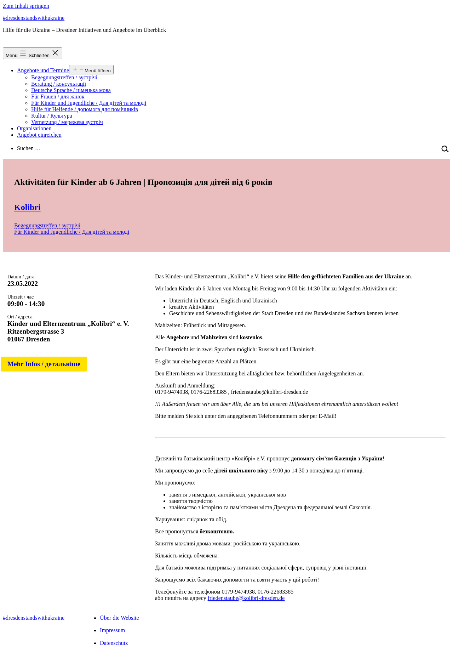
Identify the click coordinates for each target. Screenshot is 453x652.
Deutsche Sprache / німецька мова (71, 90)
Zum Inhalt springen (26, 6)
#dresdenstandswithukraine (33, 18)
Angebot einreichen (39, 135)
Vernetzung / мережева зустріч (67, 122)
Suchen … (29, 148)
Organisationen (34, 128)
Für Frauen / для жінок (57, 96)
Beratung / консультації (58, 84)
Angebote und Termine (43, 70)
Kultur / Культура (51, 116)
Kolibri (27, 207)
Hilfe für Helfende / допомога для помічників (84, 109)
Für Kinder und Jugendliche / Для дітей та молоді (88, 103)
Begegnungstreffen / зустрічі (64, 77)
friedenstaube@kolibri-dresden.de (246, 598)
